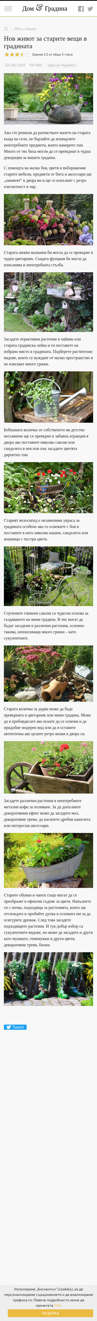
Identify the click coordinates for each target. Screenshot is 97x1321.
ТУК (57, 1305)
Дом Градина (44, 8)
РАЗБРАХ (50, 1313)
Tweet (15, 1027)
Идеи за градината (62, 65)
